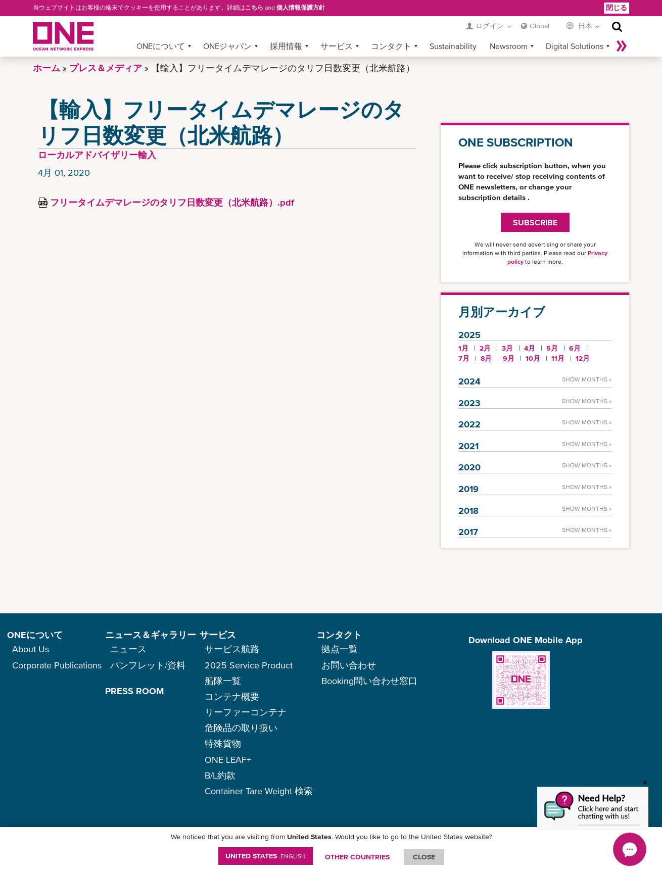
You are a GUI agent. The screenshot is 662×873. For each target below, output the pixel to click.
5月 (552, 348)
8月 (486, 358)
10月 (533, 358)
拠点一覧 (339, 649)
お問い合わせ (348, 665)
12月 (583, 358)
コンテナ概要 (232, 696)
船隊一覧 (223, 680)
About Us (30, 649)
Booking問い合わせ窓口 (369, 680)
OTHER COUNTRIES (357, 857)
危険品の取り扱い (241, 727)
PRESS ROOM (134, 691)
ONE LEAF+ (228, 759)
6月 (575, 348)
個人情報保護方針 (300, 7)
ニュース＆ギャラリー (150, 634)
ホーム (46, 68)
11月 (557, 358)
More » (621, 46)
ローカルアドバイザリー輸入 (97, 155)
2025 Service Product (249, 665)
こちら (254, 7)
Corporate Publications (57, 665)
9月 (508, 358)
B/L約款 (220, 775)
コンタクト (391, 46)
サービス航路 (232, 649)
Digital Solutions (574, 46)
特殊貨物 (223, 743)
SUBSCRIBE (535, 222)
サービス (336, 46)
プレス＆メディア (105, 68)
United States (265, 856)
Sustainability (453, 46)
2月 (485, 348)
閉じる (616, 8)
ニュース (128, 649)
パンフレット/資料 (147, 665)
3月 (507, 348)
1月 (463, 348)
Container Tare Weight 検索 (259, 791)
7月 (463, 358)
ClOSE (424, 857)
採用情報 (286, 46)
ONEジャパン (227, 46)
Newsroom (509, 46)
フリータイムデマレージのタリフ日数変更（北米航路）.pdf (172, 202)
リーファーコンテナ (246, 712)
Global (539, 26)
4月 (529, 348)
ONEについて (160, 46)
